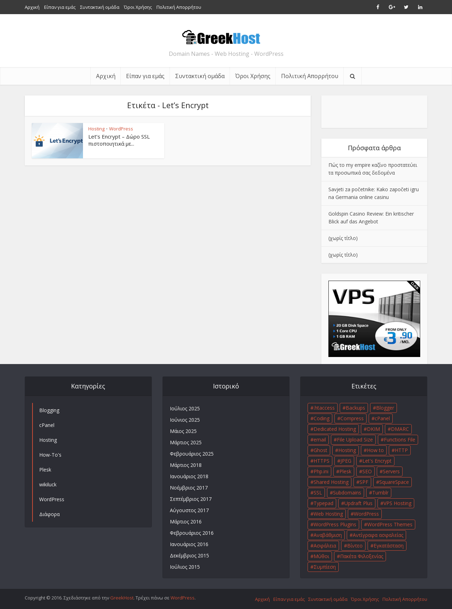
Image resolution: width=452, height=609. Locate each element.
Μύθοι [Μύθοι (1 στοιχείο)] (321, 556)
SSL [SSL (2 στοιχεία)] (318, 492)
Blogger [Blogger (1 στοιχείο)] (385, 407)
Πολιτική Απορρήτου (178, 7)
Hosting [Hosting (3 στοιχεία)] (347, 450)
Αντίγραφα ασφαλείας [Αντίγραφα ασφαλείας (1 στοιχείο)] (378, 535)
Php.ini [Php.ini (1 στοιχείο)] (321, 471)
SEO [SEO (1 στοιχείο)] (367, 471)
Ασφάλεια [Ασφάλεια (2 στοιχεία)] (325, 545)
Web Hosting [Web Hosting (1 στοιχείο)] (328, 513)
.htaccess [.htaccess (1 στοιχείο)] (324, 407)
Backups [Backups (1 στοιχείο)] (355, 407)
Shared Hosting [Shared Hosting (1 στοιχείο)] (331, 482)
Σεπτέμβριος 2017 (191, 499)
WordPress (121, 128)
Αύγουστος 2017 (189, 510)
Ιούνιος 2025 (185, 419)
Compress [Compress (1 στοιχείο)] (352, 418)
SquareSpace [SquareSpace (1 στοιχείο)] (394, 482)
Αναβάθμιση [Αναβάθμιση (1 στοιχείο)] (328, 535)
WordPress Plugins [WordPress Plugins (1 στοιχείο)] (335, 524)
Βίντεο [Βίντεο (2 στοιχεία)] (355, 545)
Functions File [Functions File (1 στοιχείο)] (399, 439)
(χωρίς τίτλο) (343, 238)
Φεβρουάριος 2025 (192, 453)
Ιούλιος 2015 (185, 566)
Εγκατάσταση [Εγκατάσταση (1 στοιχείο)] (389, 545)
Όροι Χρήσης (138, 7)
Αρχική (32, 7)
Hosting (96, 128)
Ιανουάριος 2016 (189, 544)
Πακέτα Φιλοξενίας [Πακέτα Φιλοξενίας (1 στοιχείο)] (361, 556)
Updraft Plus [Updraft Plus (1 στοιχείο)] (358, 503)
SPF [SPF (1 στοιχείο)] (363, 482)
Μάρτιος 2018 (186, 465)
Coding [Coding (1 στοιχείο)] (321, 418)
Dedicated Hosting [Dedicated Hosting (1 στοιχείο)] (335, 429)
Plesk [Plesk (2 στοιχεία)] (345, 471)
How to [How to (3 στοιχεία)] (375, 450)
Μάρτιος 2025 (186, 442)
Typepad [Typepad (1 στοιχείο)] (323, 503)
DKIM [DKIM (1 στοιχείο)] (373, 429)
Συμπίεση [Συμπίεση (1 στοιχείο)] (325, 566)
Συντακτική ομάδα (99, 7)
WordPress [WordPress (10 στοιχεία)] (366, 513)
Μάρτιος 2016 (186, 521)
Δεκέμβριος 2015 (189, 555)
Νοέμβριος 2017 (189, 487)
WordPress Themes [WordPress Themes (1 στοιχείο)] (389, 524)
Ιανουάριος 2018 (189, 476)
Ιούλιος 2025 (185, 408)
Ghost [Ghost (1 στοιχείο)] (320, 450)
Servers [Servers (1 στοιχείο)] (391, 471)
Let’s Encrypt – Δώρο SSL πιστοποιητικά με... (119, 140)
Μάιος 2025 (183, 431)
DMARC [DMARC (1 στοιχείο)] (400, 429)
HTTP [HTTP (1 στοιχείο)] (401, 450)
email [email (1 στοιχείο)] (320, 439)
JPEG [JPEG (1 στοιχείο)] (345, 460)
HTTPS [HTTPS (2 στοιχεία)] (321, 460)
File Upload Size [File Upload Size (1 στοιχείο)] (355, 439)
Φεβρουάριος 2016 (192, 532)
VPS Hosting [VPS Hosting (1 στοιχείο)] (397, 503)
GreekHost (121, 598)
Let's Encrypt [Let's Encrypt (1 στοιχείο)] (377, 460)
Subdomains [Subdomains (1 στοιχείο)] (347, 492)
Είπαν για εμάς (60, 7)
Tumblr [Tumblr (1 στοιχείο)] (380, 492)
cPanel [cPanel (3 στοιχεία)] (382, 418)
